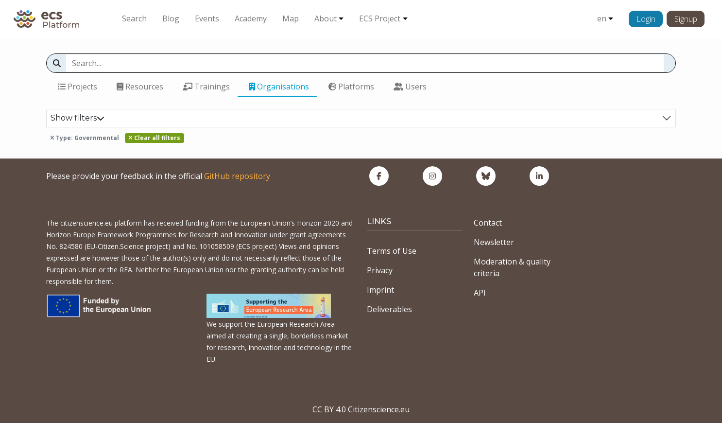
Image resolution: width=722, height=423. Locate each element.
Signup (685, 19)
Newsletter (494, 242)
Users (410, 86)
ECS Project (379, 18)
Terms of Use (391, 251)
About (325, 18)
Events (207, 18)
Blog (170, 18)
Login (645, 19)
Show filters (77, 118)
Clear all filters (154, 138)
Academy (251, 18)
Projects (77, 86)
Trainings (206, 86)
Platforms (351, 86)
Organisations (279, 86)
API (480, 292)
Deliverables (389, 309)
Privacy (380, 270)
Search (134, 18)
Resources (140, 86)
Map (290, 18)
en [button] (601, 18)
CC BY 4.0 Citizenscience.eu (361, 409)
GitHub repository (237, 176)
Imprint (380, 289)
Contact (488, 222)
